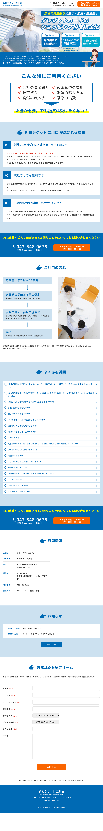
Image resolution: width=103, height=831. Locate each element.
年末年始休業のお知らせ (32, 646)
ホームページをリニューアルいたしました (38, 651)
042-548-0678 (23, 602)
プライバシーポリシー (61, 798)
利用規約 (71, 798)
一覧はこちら (52, 662)
